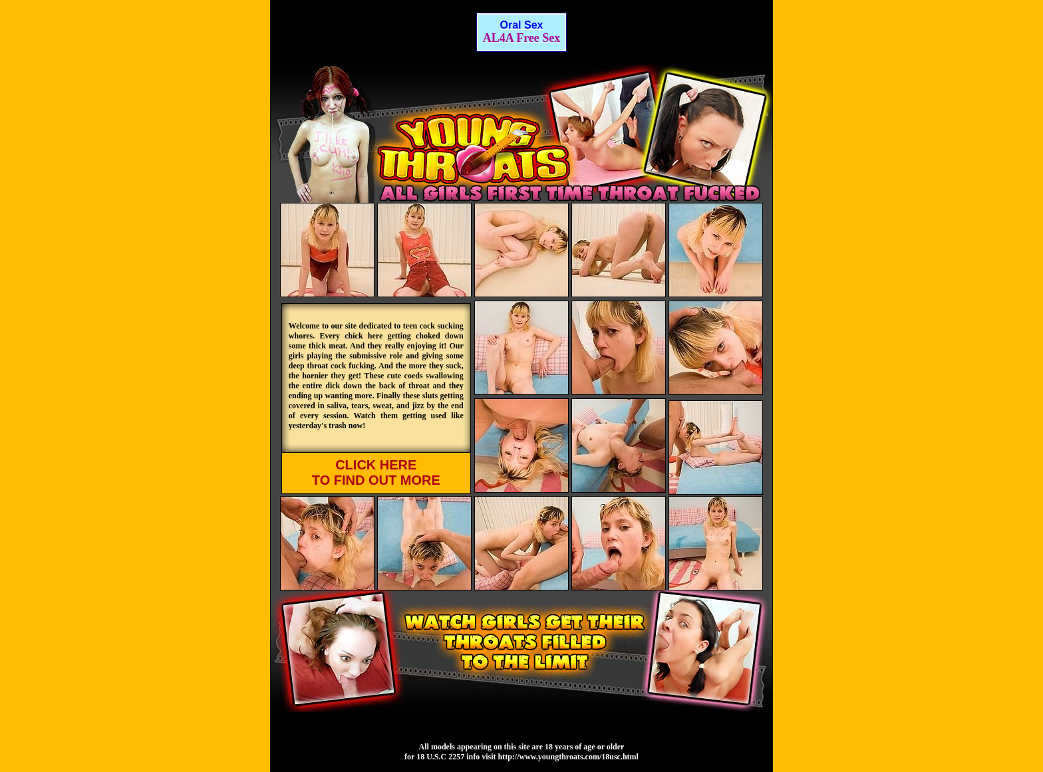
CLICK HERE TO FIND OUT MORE (376, 472)
